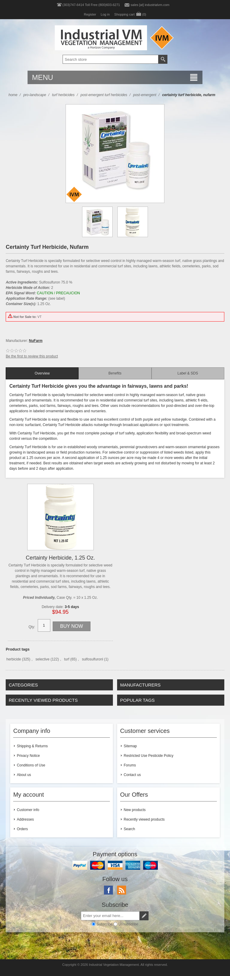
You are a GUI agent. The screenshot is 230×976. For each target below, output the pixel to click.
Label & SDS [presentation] (188, 373)
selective (43, 659)
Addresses (25, 819)
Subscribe (104, 924)
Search (129, 829)
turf (66, 659)
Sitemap (130, 746)
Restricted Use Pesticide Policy (148, 756)
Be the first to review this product (32, 356)
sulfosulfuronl (92, 659)
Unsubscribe (128, 924)
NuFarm (36, 341)
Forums (130, 765)
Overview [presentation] (42, 373)
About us (24, 775)
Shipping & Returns (32, 746)
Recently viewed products (144, 819)
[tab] (42, 373)
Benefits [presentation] (114, 373)
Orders (22, 829)
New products (135, 810)
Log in (105, 14)
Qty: (31, 627)
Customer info (28, 810)
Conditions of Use (31, 765)
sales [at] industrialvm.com (150, 5)
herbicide (13, 659)
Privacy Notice (28, 756)
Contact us (132, 775)
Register (90, 14)
